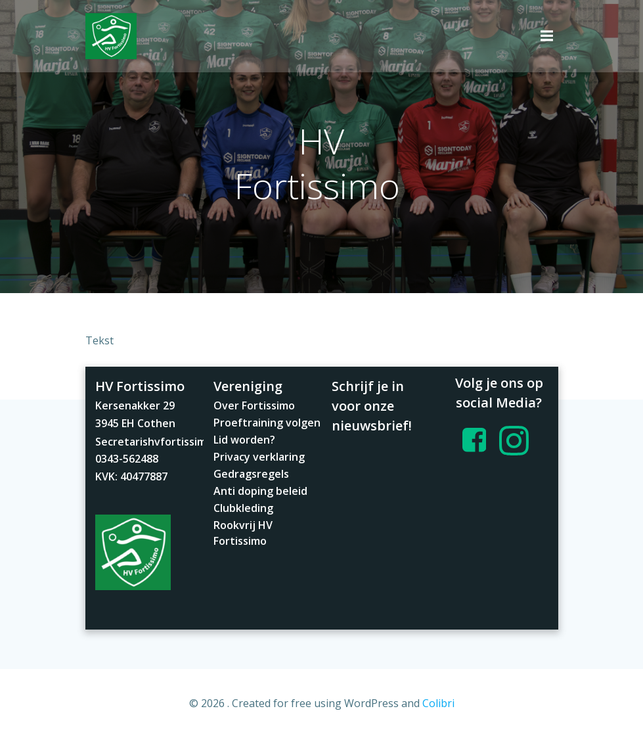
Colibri (438, 703)
